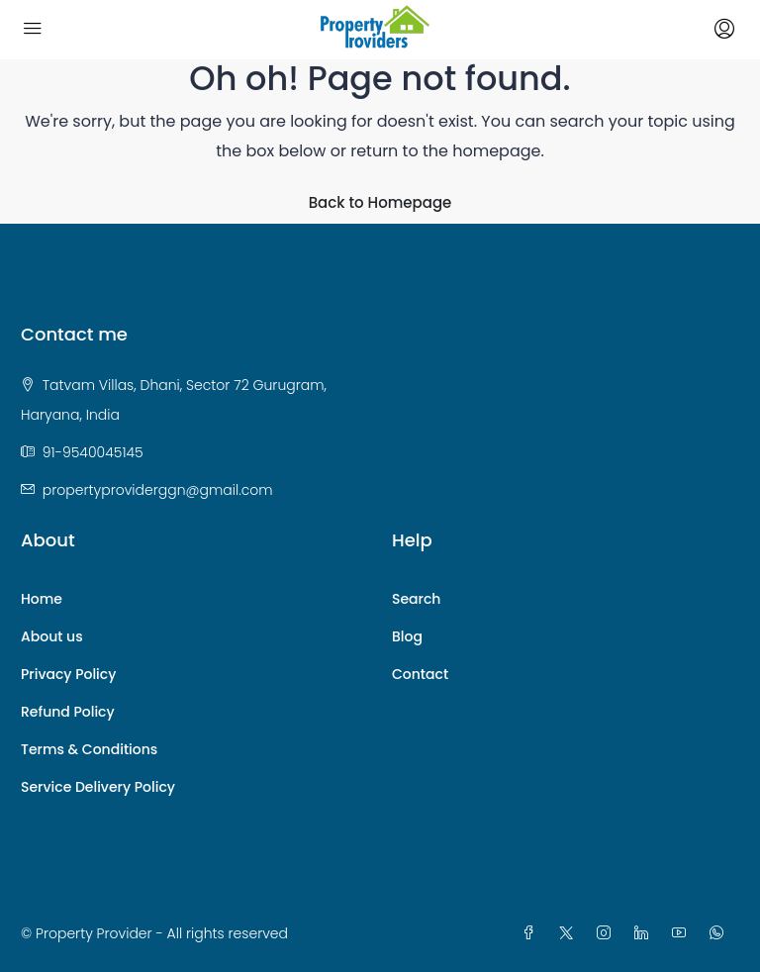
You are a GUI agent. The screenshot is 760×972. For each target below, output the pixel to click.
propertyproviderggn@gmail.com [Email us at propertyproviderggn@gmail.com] (158, 490)
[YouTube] (683, 933)
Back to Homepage (380, 202)
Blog (407, 636)
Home (41, 599)
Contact (420, 674)
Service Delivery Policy (98, 787)
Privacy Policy (68, 674)
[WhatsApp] (720, 933)
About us (52, 636)
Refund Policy (68, 712)
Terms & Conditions (89, 749)
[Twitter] (570, 933)
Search (416, 599)
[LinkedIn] (645, 933)
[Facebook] (532, 933)
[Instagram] (607, 933)
